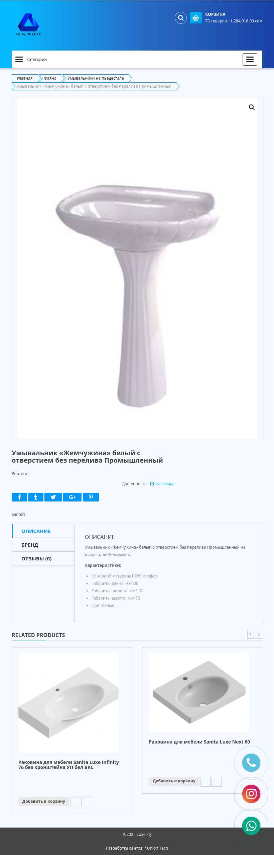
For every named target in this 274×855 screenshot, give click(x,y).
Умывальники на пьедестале (95, 78)
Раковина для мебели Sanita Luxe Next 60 (199, 742)
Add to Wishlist (75, 802)
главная (25, 78)
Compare (86, 802)
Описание (36, 531)
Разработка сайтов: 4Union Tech (137, 848)
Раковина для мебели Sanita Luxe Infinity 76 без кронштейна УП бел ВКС (68, 765)
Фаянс (50, 78)
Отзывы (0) (36, 558)
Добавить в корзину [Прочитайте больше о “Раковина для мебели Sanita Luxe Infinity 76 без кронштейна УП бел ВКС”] (43, 801)
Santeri (18, 514)
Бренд (29, 544)
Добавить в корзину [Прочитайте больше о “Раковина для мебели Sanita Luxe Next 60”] (174, 781)
